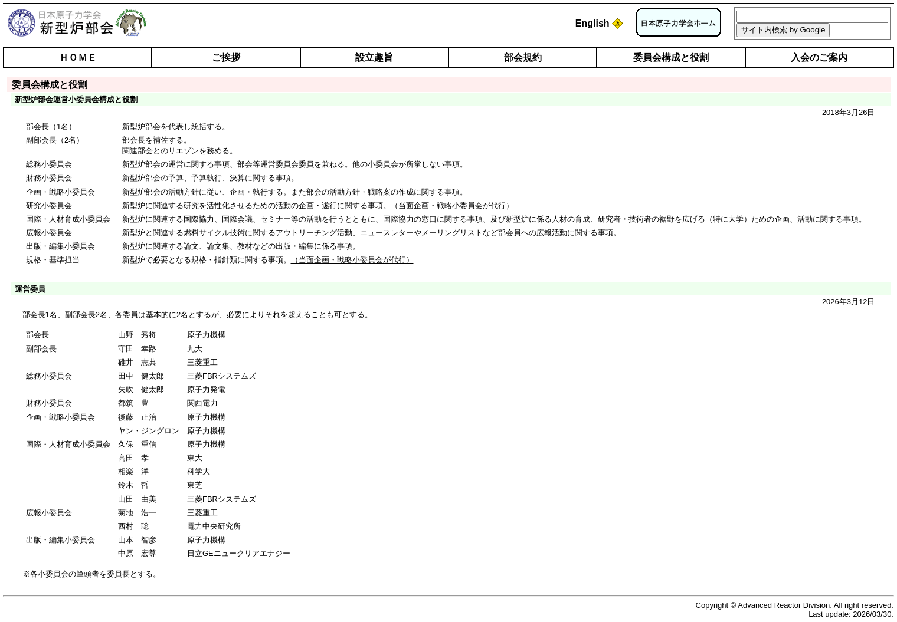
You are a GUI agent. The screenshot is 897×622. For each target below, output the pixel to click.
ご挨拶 (226, 57)
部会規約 (523, 57)
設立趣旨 (374, 57)
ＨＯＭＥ (78, 57)
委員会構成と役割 (671, 57)
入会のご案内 (819, 57)
